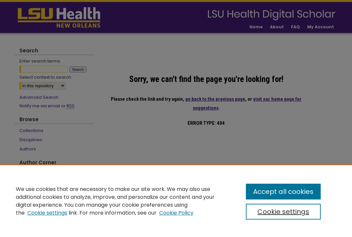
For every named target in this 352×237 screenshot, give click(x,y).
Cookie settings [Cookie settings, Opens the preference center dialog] (283, 211)
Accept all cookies (283, 191)
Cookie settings (47, 213)
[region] (176, 201)
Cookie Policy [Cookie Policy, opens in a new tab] (176, 213)
